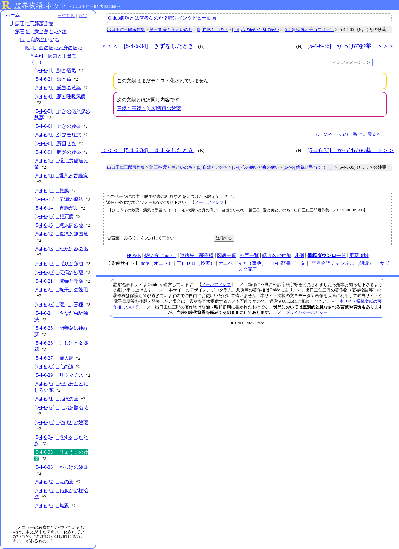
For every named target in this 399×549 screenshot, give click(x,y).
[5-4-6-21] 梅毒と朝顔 (58, 281)
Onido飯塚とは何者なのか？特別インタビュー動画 (162, 17)
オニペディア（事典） (242, 267)
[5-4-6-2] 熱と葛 (52, 78)
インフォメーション (351, 62)
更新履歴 (359, 259)
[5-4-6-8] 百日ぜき (55, 143)
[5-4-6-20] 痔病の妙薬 (58, 272)
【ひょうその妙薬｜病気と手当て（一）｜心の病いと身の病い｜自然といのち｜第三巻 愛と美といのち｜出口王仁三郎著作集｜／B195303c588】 (248, 221)
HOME (134, 259)
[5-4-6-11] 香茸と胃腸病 (61, 175)
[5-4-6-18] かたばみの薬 (61, 248)
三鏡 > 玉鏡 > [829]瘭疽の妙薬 (149, 108)
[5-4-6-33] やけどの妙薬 (61, 422)
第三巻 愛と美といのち (41, 31)
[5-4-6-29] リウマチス (58, 375)
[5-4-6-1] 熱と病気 (55, 70)
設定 (83, 15)
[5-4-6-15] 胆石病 (54, 216)
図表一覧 (226, 259)
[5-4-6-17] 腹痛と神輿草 (61, 233)
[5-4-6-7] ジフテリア (57, 134)
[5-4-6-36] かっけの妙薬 (61, 467)
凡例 (299, 259)
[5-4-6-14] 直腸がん (56, 207)
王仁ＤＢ (66, 15)
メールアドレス (209, 202)
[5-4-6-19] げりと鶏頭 (58, 263)
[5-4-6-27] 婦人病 (54, 357)
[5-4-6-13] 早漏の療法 (58, 199)
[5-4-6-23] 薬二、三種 (58, 304)
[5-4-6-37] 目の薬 (54, 481)
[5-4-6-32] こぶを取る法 (61, 407)
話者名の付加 (276, 259)
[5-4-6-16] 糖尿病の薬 (58, 225)
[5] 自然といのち (39, 39)
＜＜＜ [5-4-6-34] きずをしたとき (147, 46)
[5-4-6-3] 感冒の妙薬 (57, 87)
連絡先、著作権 (196, 259)
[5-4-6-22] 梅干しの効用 (61, 289)
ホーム (12, 14)
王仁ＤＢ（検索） (195, 267)
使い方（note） (160, 259)
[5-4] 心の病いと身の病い (53, 47)
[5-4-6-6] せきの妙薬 (57, 126)
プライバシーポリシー (307, 316)
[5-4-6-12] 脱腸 (51, 190)
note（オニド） (157, 267)
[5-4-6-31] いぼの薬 (56, 398)
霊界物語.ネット (40, 5)
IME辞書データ (288, 267)
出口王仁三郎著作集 (32, 23)
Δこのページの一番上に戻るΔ (348, 134)
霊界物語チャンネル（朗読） (342, 267)
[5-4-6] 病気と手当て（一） (309, 29)
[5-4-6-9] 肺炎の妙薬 (57, 152)
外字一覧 (249, 259)
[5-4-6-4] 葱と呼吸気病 (60, 96)
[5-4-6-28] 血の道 (54, 366)
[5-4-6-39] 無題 (51, 505)
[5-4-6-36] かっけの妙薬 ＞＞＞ (350, 46)
